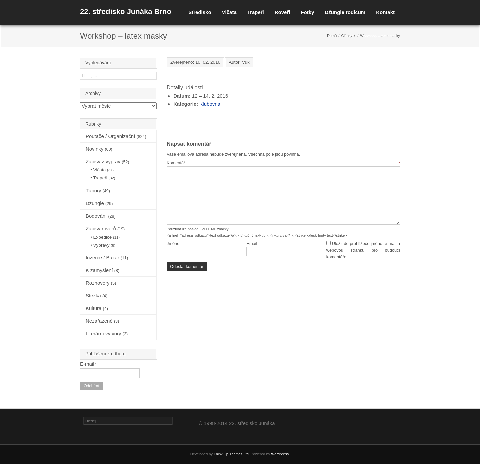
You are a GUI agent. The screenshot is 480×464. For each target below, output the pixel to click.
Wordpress (280, 454)
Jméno (173, 243)
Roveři (282, 12)
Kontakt (385, 12)
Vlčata (229, 12)
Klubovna (209, 104)
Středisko (199, 12)
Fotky (307, 12)
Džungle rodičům (345, 12)
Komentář (283, 162)
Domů (332, 36)
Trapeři (255, 12)
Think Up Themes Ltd (231, 454)
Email (251, 243)
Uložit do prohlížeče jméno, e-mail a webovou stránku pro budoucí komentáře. (363, 250)
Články (346, 36)
